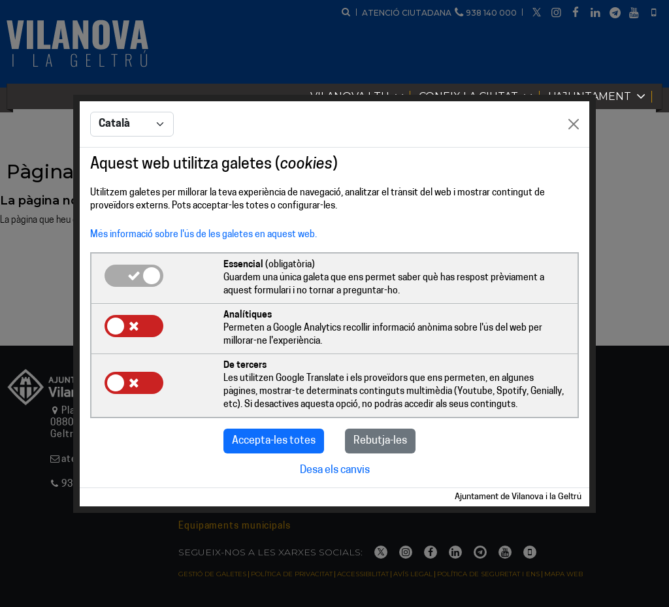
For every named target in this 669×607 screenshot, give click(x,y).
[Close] (573, 124)
